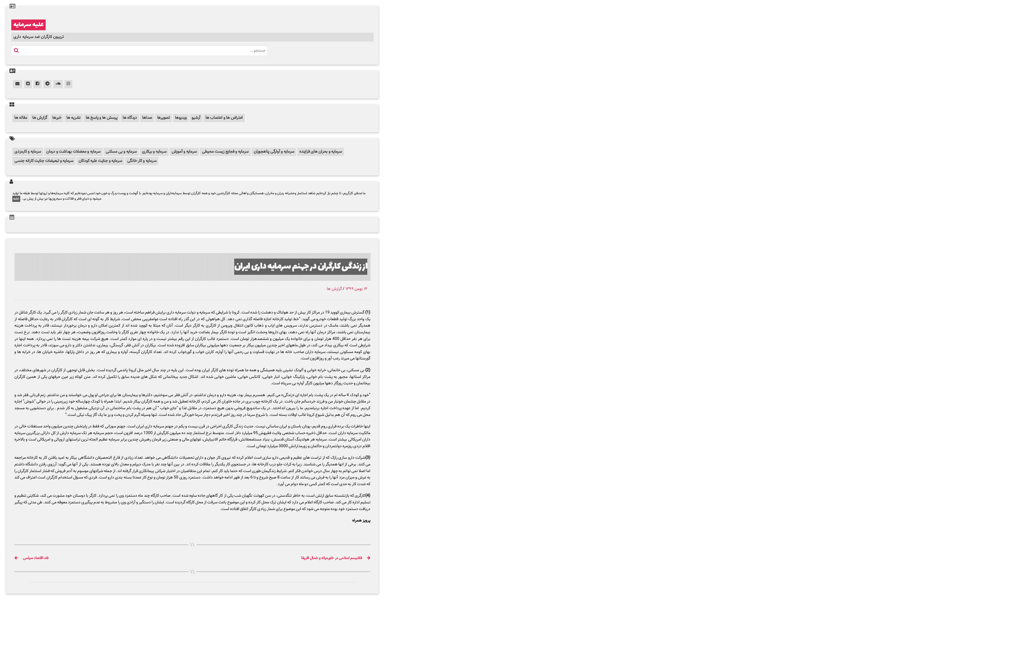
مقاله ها (20, 118)
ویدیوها (180, 118)
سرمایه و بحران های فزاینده (320, 152)
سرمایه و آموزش (184, 152)
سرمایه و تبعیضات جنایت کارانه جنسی (43, 161)
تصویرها (163, 118)
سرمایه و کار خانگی (141, 161)
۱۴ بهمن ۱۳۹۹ (356, 289)
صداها (147, 118)
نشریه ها (73, 118)
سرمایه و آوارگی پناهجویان (274, 152)
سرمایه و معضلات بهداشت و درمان (73, 152)
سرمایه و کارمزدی (27, 152)
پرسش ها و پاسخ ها (101, 118)
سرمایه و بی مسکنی (121, 152)
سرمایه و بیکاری (154, 152)
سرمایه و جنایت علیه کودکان (100, 161)
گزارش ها (39, 118)
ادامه (16, 199)
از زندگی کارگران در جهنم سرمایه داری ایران (300, 267)
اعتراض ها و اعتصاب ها (224, 118)
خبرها (56, 118)
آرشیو (196, 118)
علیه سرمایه (28, 24)
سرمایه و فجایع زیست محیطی (225, 152)
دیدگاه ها (130, 118)
